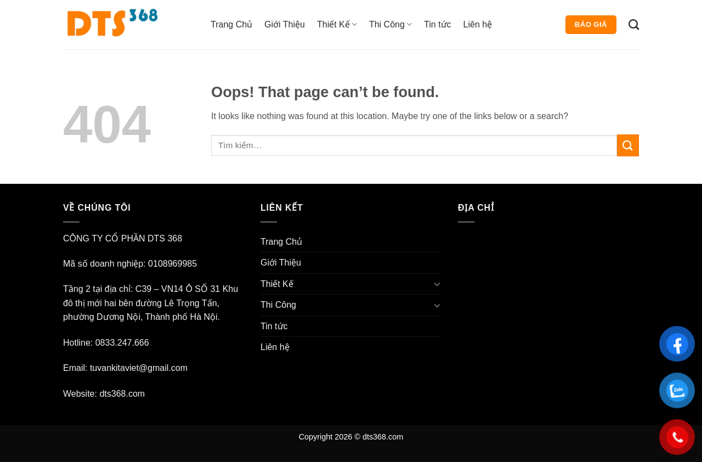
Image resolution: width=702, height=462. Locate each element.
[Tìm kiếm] (634, 24)
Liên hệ (477, 24)
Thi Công (390, 24)
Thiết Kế (337, 24)
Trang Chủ (231, 24)
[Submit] (628, 145)
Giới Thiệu (284, 24)
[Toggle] (437, 283)
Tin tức (437, 24)
